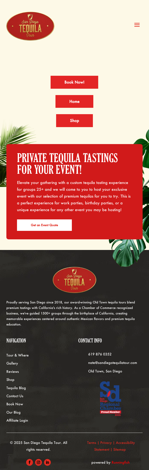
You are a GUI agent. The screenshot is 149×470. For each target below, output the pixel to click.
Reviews (12, 371)
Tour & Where (17, 355)
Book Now (14, 404)
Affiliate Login (17, 420)
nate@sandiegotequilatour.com (112, 362)
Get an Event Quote (44, 225)
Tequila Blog (16, 388)
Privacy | (108, 442)
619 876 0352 (100, 354)
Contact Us (14, 396)
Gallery (12, 363)
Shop (74, 120)
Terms (91, 442)
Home (74, 101)
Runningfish (121, 462)
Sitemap (120, 449)
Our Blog (13, 412)
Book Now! (74, 82)
